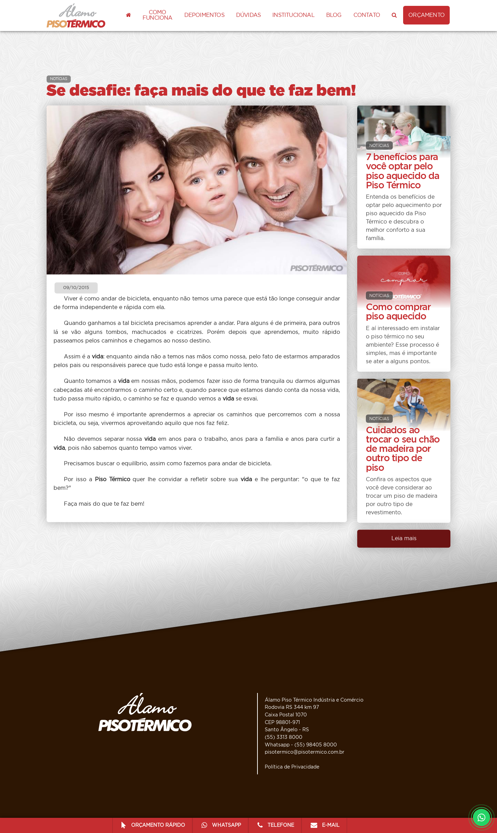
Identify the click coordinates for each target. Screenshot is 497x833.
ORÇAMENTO (426, 15)
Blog (334, 15)
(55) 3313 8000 (283, 737)
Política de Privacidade (292, 767)
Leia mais (404, 538)
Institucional (293, 15)
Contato (366, 15)
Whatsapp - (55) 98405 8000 (301, 744)
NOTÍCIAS (58, 79)
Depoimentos (204, 15)
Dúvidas (248, 15)
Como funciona (158, 15)
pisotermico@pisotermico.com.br (304, 752)
